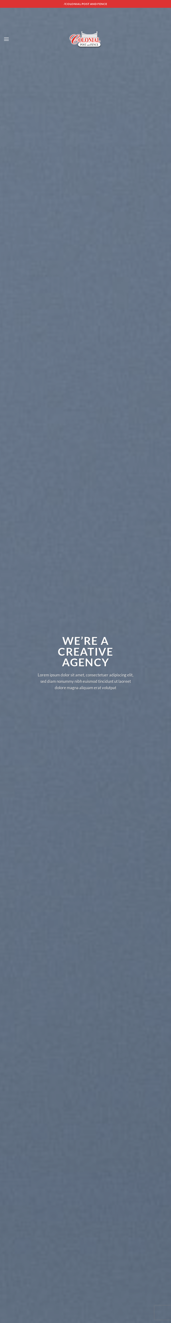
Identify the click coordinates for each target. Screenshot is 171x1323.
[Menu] (6, 39)
